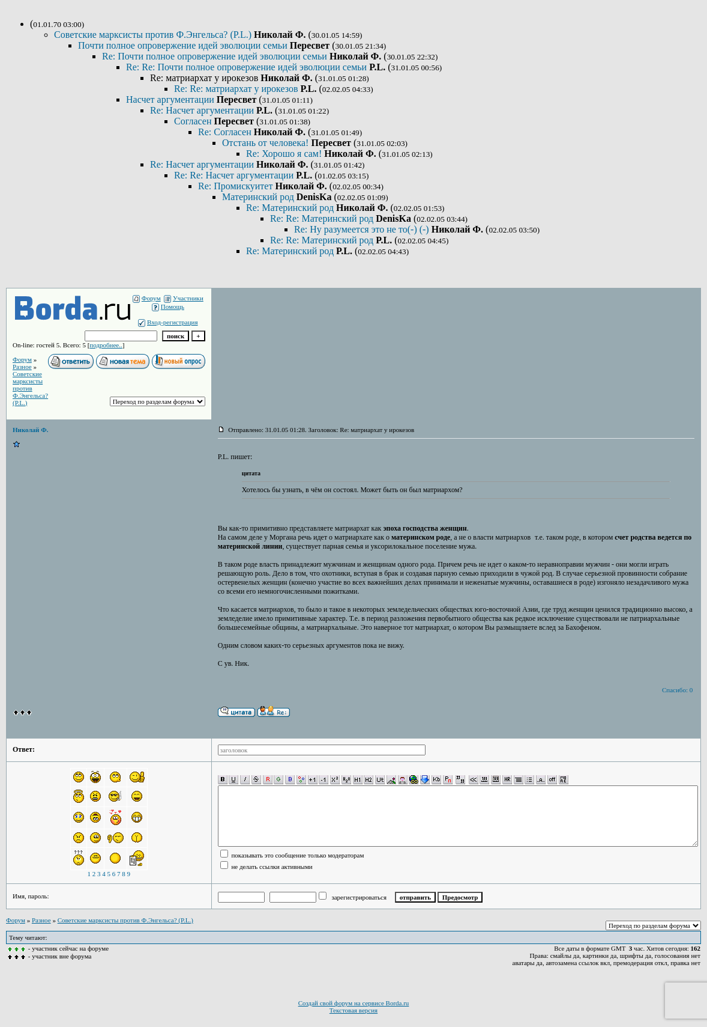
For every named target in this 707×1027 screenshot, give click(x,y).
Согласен (194, 121)
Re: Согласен (226, 132)
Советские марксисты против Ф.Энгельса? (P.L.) (154, 34)
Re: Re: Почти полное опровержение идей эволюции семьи (247, 67)
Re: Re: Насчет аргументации (235, 175)
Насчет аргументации (171, 99)
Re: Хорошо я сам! (285, 153)
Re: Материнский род (291, 208)
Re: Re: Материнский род (323, 218)
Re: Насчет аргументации (203, 110)
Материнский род (259, 197)
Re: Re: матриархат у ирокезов (237, 89)
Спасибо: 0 (677, 689)
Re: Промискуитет (236, 186)
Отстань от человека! (266, 143)
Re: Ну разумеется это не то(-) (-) (363, 229)
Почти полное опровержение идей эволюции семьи (184, 45)
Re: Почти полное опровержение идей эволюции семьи (215, 56)
